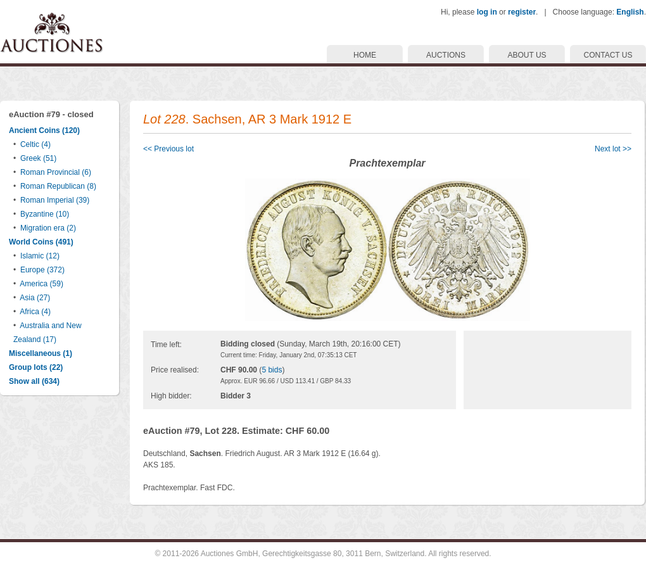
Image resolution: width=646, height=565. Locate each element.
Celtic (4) (35, 144)
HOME (364, 55)
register (522, 12)
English (629, 12)
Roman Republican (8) (58, 186)
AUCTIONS (446, 55)
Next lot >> (613, 148)
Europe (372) (42, 269)
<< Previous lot (168, 148)
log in (487, 12)
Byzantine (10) (44, 214)
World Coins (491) (41, 242)
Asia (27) (35, 297)
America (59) (41, 283)
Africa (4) (35, 311)
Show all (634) (34, 381)
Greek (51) (38, 158)
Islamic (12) (40, 255)
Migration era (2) (48, 228)
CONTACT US (608, 55)
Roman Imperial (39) (54, 200)
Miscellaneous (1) (40, 353)
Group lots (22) (36, 367)
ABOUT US (526, 55)
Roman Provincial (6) (55, 172)
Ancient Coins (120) (44, 130)
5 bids (272, 369)
